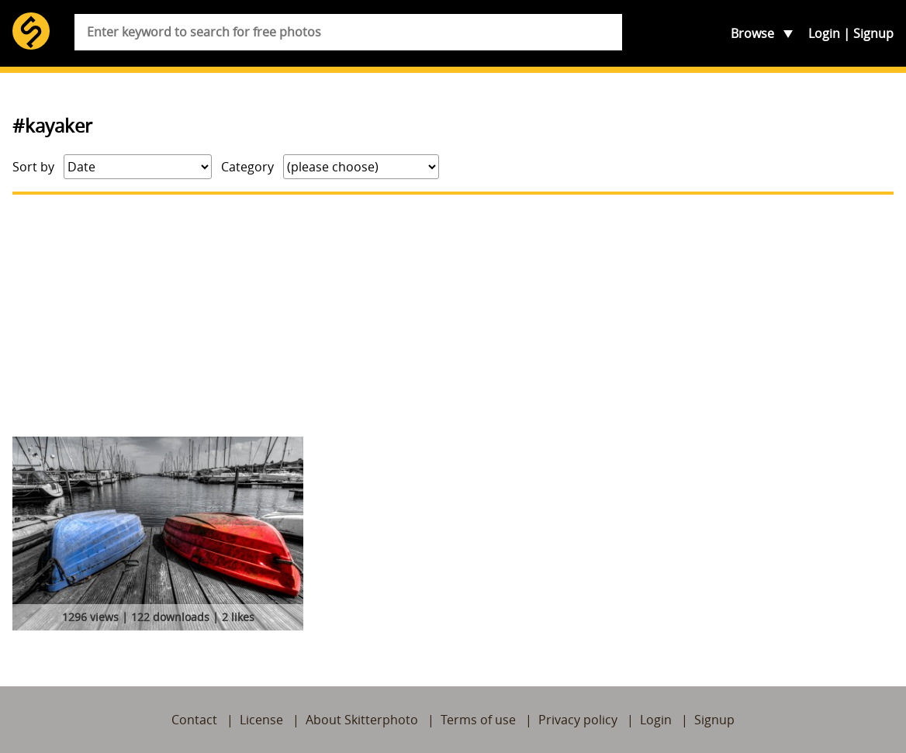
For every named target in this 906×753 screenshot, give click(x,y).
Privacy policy (577, 719)
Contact (194, 719)
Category (247, 166)
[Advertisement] (453, 315)
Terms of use (478, 719)
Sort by (33, 166)
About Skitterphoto (362, 719)
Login (824, 33)
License (261, 719)
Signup (873, 33)
